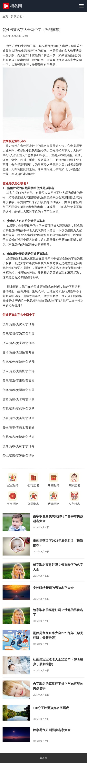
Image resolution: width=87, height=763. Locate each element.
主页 (5, 16)
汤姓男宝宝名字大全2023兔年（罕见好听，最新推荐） (58, 635)
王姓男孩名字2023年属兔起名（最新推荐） (58, 543)
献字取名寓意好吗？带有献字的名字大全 (58, 567)
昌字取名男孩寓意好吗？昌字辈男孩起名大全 (58, 519)
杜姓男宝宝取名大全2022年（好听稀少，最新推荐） (58, 662)
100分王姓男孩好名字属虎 (51, 708)
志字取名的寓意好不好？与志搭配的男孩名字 (58, 686)
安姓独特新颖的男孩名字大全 (53, 588)
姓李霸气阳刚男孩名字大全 (52, 730)
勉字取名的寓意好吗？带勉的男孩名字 (58, 612)
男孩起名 (16, 16)
